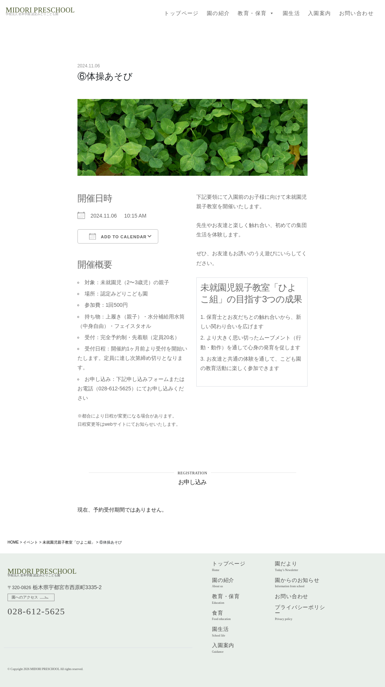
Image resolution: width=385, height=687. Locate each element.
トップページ (181, 13)
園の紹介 (218, 13)
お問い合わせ (356, 13)
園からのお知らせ (297, 582)
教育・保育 (256, 13)
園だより (286, 566)
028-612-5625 (36, 611)
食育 (221, 615)
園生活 (291, 13)
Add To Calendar (118, 236)
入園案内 (319, 13)
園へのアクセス (25, 597)
